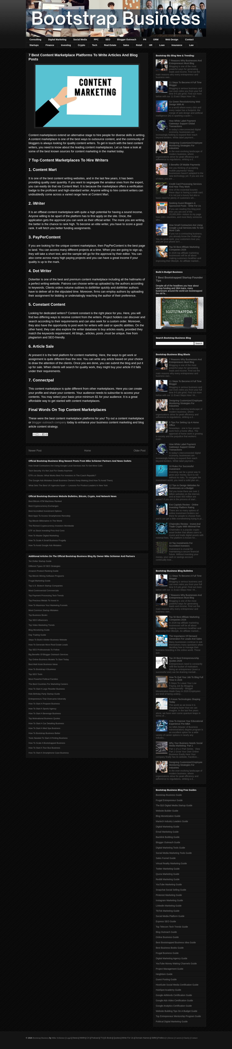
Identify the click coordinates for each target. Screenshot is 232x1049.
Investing (66, 45)
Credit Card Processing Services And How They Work (185, 185)
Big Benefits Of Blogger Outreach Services (48, 654)
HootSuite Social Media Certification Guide (177, 984)
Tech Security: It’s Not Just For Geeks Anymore (50, 470)
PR (144, 39)
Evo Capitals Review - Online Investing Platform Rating (183, 506)
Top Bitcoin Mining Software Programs (46, 576)
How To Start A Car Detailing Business (46, 723)
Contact (189, 39)
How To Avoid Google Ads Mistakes (45, 545)
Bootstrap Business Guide (169, 795)
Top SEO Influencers (38, 620)
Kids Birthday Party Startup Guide (44, 694)
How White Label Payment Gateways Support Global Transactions (182, 124)
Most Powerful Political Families (43, 679)
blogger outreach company (49, 422)
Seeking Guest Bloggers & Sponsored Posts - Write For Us (185, 204)
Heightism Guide (164, 974)
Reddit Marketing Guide (167, 879)
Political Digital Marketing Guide (172, 1021)
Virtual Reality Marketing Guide (171, 863)
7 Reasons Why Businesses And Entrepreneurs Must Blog (185, 62)
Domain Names (142, 1038)
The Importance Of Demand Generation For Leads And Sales (185, 637)
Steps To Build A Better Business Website (48, 639)
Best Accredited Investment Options (45, 511)
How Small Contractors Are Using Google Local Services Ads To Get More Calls (65, 465)
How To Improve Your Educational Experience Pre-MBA (186, 722)
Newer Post (35, 450)
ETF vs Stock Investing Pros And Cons (46, 530)
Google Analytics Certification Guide (174, 1005)
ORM (156, 39)
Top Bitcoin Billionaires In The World (45, 521)
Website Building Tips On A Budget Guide (176, 1011)
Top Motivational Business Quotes (44, 718)
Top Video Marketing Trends (42, 625)
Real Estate (110, 45)
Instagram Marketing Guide (169, 900)
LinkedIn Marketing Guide (169, 905)
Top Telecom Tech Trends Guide (172, 926)
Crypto (81, 45)
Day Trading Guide (37, 635)
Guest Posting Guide (166, 979)
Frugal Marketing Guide (39, 581)
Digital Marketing (57, 39)
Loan (161, 45)
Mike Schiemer (58, 1038)
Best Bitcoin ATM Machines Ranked (45, 501)
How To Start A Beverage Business (45, 713)
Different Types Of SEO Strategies (44, 566)
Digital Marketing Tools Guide (170, 847)
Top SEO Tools (35, 674)
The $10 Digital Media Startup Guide (174, 805)
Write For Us (128, 1038)
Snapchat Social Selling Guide (171, 889)
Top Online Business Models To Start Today (49, 659)
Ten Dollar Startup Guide (40, 561)
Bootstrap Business (41, 1038)
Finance (50, 45)
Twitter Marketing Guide (168, 868)
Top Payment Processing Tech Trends (46, 595)
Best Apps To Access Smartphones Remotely (49, 516)
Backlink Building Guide (167, 837)
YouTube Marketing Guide (169, 884)
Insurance (177, 45)
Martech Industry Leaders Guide (172, 821)
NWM (82, 1038)
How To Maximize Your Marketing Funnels (48, 605)
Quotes (116, 1038)
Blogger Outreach (126, 39)
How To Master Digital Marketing (44, 535)
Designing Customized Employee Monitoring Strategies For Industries (185, 146)
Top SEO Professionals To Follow (44, 649)
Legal (68, 1038)
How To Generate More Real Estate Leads (48, 644)
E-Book (108, 1038)
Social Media (80, 39)
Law (191, 45)
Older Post (139, 450)
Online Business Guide (167, 937)
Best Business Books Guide (170, 947)
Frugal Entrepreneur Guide (169, 800)
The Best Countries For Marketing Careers (48, 684)
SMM (153, 1038)
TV (101, 1038)
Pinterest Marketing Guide (169, 895)
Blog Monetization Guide (168, 816)
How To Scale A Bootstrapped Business (47, 743)
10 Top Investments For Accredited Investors (181, 544)
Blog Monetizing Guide (39, 630)
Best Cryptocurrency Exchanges (43, 506)
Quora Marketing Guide (167, 874)
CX (88, 1038)
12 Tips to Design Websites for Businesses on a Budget (184, 486)
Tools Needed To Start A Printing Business (48, 738)
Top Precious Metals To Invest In (44, 600)
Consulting (35, 39)
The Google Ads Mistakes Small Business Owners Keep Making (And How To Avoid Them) (71, 480)
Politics (161, 1038)
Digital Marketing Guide (167, 826)
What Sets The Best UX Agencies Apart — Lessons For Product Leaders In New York (68, 485)
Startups (34, 45)
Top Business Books (38, 615)
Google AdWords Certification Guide (174, 995)
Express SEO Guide (166, 921)
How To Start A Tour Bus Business (44, 748)
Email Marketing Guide (167, 831)
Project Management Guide (169, 969)
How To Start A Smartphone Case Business (49, 753)
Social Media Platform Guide (170, 916)
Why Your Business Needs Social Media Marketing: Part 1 (186, 744)
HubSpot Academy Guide (168, 990)
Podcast (95, 1038)
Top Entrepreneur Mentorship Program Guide (178, 1016)
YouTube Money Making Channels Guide (176, 963)
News (75, 1038)
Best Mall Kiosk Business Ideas (43, 664)
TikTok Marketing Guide (167, 911)
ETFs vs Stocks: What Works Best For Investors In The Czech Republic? (62, 475)
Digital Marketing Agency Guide (171, 958)
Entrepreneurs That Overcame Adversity (47, 699)
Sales (126, 45)
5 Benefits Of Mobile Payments (184, 164)
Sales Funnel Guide (166, 858)
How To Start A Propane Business (44, 703)
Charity (186, 1038)
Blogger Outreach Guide (168, 842)
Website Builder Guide (167, 810)
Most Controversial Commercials (44, 590)
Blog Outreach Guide (166, 932)
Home (87, 450)
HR (150, 45)
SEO (108, 39)
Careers (178, 1038)
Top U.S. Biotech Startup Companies (46, 586)
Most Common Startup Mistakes (43, 610)
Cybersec (170, 1038)
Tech (94, 45)
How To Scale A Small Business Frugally (47, 540)
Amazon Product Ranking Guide (43, 571)
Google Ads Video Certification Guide (174, 1000)
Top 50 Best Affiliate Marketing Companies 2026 (184, 248)
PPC (96, 39)
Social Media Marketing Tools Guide (174, 853)
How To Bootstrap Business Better (44, 733)
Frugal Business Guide (167, 953)
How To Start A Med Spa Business (44, 728)
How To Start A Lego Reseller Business (47, 689)
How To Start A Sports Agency (42, 708)
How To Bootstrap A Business (42, 669)
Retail (139, 45)
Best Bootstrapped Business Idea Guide (176, 942)
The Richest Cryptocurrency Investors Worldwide (51, 526)
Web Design (171, 39)
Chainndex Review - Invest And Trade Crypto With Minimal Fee (185, 525)
